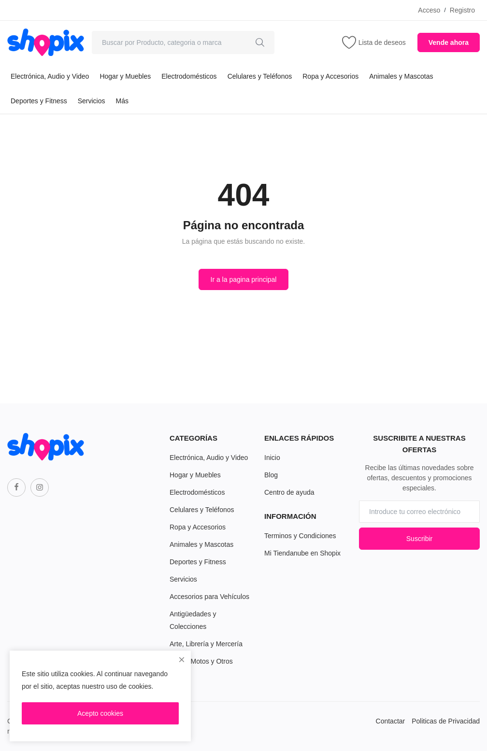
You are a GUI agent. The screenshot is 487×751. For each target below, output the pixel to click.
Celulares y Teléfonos (260, 76)
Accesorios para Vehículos (209, 596)
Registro (462, 10)
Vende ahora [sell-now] (449, 42)
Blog (271, 475)
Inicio (272, 457)
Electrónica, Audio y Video (50, 76)
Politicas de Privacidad (446, 721)
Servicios (91, 101)
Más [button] (122, 101)
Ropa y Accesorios (330, 76)
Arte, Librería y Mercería (206, 644)
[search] (260, 42)
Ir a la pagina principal (244, 279)
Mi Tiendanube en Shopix (302, 553)
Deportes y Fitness (39, 101)
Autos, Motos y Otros (201, 661)
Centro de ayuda (289, 492)
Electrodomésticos (188, 76)
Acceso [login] (429, 10)
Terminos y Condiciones (300, 536)
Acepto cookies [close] (100, 713)
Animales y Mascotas (401, 76)
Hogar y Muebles (125, 76)
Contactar (390, 721)
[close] (181, 659)
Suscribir (419, 538)
